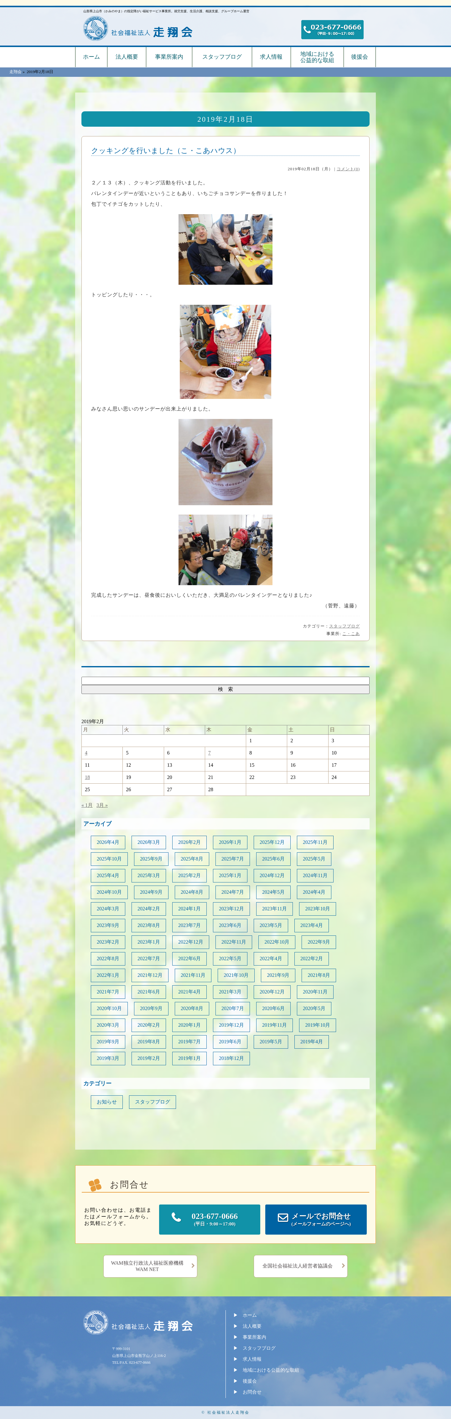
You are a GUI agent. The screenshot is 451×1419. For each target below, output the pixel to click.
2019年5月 (271, 1041)
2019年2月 (148, 1058)
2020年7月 (232, 1008)
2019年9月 (108, 1041)
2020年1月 (189, 1025)
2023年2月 (108, 942)
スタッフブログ (222, 57)
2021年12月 (150, 975)
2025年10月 (109, 858)
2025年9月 (151, 858)
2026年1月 (230, 842)
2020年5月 (314, 1008)
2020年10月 (109, 1008)
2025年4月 (108, 875)
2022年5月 (230, 958)
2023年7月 (189, 925)
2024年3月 (108, 908)
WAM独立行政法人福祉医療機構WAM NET (147, 1266)
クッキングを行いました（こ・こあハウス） (165, 151)
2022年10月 (276, 942)
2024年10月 (109, 892)
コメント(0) (348, 169)
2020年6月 (273, 1008)
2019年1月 (189, 1058)
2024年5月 (273, 892)
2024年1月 (189, 908)
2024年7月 (232, 892)
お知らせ (107, 1101)
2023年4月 (311, 925)
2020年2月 (148, 1025)
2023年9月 (108, 925)
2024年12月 (272, 875)
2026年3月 (148, 842)
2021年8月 (319, 975)
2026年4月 (108, 842)
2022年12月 (190, 942)
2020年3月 (108, 1025)
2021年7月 (108, 991)
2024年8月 (192, 892)
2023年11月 (274, 908)
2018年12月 (231, 1058)
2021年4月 (189, 991)
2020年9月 (151, 1008)
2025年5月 (314, 858)
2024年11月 (315, 875)
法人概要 (127, 57)
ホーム (91, 57)
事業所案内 (169, 57)
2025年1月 (230, 875)
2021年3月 (230, 991)
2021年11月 (193, 975)
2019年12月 (231, 1025)
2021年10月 (236, 975)
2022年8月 (108, 958)
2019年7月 (189, 1041)
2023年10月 (317, 908)
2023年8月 (148, 925)
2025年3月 (148, 875)
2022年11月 (233, 942)
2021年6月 (148, 991)
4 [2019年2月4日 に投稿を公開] (86, 752)
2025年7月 (232, 858)
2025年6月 (273, 858)
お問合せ (252, 1392)
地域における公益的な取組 (317, 57)
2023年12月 (231, 908)
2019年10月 (317, 1025)
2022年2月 (311, 958)
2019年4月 (311, 1041)
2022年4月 (271, 958)
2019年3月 (108, 1058)
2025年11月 (315, 842)
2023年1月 (148, 942)
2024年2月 (148, 908)
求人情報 (271, 57)
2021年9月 (278, 975)
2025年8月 (192, 858)
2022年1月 (108, 975)
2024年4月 (314, 892)
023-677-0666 (215, 1220)
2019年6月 (230, 1041)
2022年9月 (319, 942)
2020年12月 (272, 991)
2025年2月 (189, 875)
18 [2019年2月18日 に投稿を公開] (87, 777)
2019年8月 (148, 1041)
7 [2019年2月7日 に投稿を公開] (209, 752)
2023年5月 (271, 925)
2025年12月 (272, 842)
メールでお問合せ (321, 1220)
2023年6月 (230, 925)
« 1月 (87, 805)
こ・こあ (351, 633)
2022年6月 (189, 958)
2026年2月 (189, 842)
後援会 (359, 57)
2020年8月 (192, 1008)
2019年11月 (274, 1025)
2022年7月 (148, 958)
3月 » (102, 805)
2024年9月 (151, 892)
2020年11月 (315, 991)
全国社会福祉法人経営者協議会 (297, 1265)
